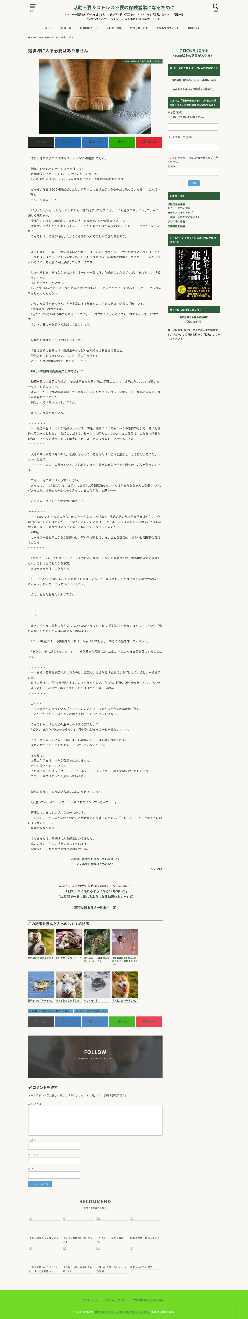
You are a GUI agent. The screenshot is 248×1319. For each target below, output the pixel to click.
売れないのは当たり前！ (41, 957)
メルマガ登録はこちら (93, 864)
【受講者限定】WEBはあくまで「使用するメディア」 (125, 961)
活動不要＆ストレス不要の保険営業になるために (124, 7)
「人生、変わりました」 (125, 1000)
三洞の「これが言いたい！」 (92, 1010)
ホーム (49, 28)
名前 (32, 1140)
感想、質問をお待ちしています (93, 859)
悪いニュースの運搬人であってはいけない (97, 959)
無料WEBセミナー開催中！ (93, 907)
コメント (35, 1103)
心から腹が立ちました (67, 1000)
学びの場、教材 (176, 221)
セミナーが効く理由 (179, 208)
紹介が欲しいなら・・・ (69, 957)
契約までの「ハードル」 (41, 1000)
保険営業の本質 (176, 203)
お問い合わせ (195, 28)
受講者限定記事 (176, 225)
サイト (32, 1169)
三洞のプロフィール (167, 28)
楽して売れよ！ (92, 1000)
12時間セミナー (89, 28)
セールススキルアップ (180, 212)
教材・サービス (139, 28)
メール (33, 1155)
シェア (154, 869)
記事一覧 (66, 28)
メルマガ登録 (114, 28)
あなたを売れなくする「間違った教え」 (52, 1010)
